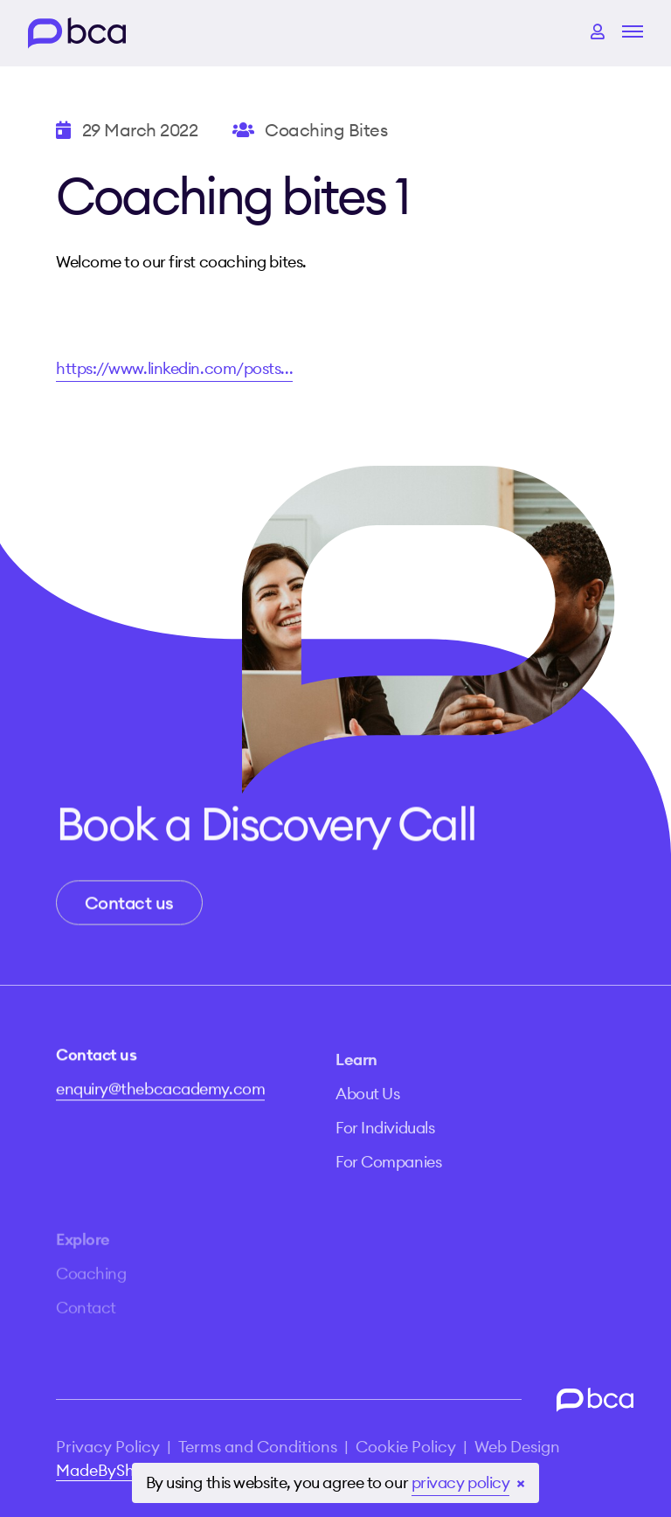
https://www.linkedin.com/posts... (174, 368)
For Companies (388, 1179)
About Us (367, 1111)
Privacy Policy (108, 1447)
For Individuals (385, 1145)
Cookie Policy (406, 1447)
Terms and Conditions (257, 1447)
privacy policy (461, 1482)
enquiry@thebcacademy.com (160, 1096)
